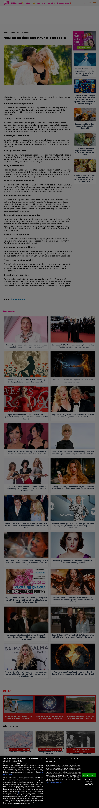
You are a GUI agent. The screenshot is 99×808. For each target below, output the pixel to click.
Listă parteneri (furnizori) (54, 782)
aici (19, 793)
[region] (49, 782)
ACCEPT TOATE (89, 775)
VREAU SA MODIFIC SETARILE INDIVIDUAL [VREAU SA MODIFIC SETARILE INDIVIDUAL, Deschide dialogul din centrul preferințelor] (89, 782)
